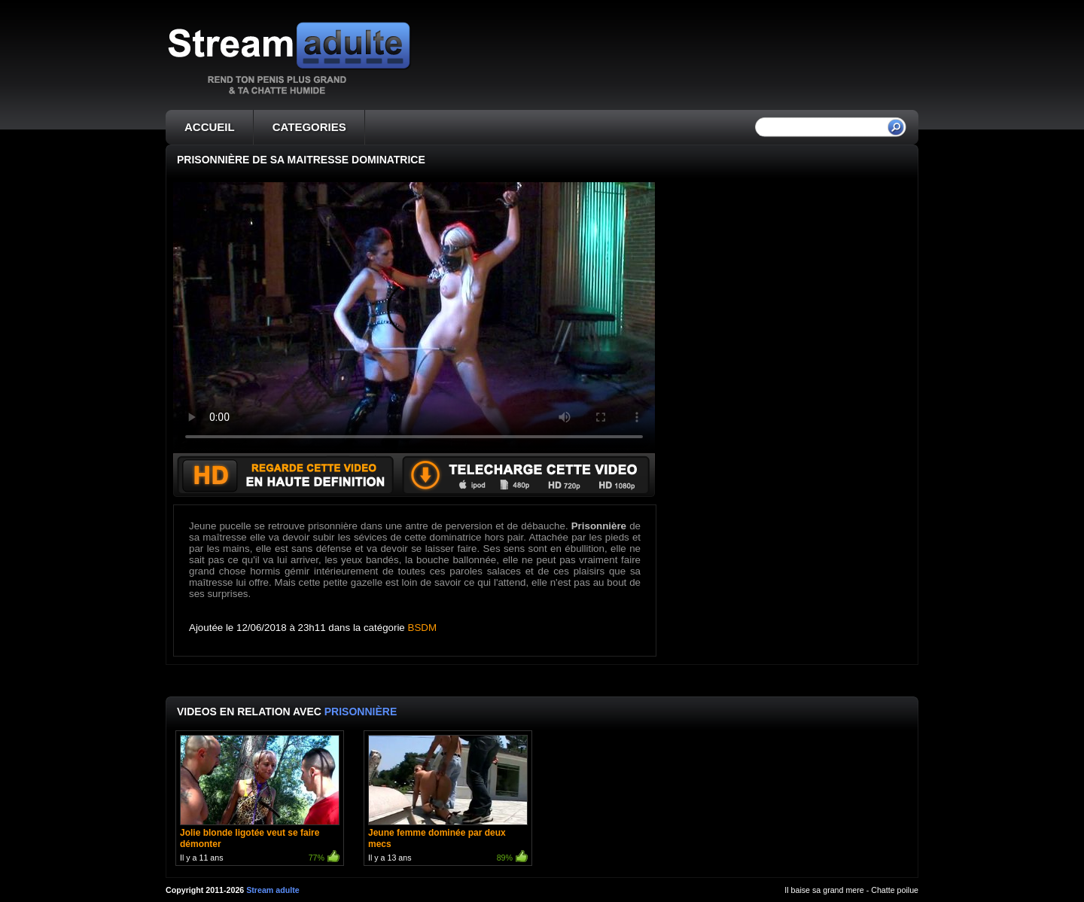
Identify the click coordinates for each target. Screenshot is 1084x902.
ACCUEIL (209, 126)
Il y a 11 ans (260, 800)
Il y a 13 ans (448, 800)
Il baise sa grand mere (823, 889)
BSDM (422, 627)
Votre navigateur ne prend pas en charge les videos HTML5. (414, 317)
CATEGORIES (309, 126)
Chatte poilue (894, 889)
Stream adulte (272, 889)
